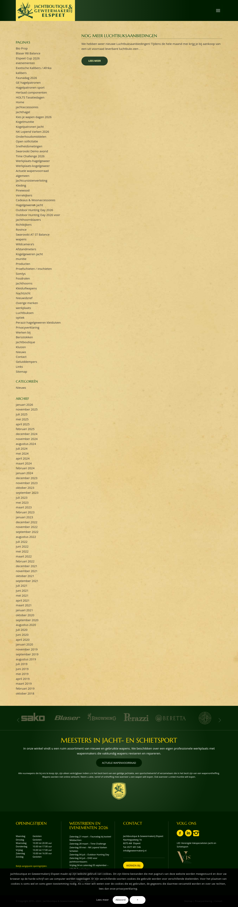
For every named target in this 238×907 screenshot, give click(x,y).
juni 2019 (22, 669)
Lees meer (94, 61)
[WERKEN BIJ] (133, 865)
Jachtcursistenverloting (31, 180)
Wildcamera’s (25, 244)
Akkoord (120, 899)
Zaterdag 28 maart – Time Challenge (87, 843)
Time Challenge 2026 (30, 156)
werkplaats (23, 308)
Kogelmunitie (25, 122)
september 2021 (27, 581)
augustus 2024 (26, 444)
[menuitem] (218, 10)
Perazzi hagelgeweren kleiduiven (38, 322)
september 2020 (27, 620)
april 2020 (22, 640)
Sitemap (21, 371)
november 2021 (27, 571)
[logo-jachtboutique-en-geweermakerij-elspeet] (45, 10)
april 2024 (22, 458)
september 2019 (27, 654)
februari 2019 (25, 688)
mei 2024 (22, 453)
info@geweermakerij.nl (134, 850)
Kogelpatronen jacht (30, 127)
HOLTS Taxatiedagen (30, 97)
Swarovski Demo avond (32, 151)
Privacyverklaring (27, 327)
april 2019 (22, 679)
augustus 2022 (26, 537)
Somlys (21, 274)
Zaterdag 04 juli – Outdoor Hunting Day (89, 854)
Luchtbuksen (25, 313)
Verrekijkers (24, 195)
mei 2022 (22, 551)
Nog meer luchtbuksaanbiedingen (119, 35)
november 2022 (27, 527)
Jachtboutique (25, 342)
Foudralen (23, 278)
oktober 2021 (25, 576)
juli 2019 (21, 664)
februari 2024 (25, 468)
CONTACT (132, 823)
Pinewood (22, 190)
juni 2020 (22, 635)
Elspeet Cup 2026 (28, 58)
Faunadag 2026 (26, 78)
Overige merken (27, 303)
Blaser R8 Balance (28, 53)
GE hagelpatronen (28, 82)
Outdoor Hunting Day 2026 (34, 210)
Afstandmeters (26, 249)
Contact (21, 357)
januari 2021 (24, 610)
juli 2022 (21, 542)
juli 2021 (21, 586)
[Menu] (218, 10)
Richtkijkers (24, 225)
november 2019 (27, 649)
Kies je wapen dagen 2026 (34, 117)
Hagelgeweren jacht (29, 205)
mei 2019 (22, 674)
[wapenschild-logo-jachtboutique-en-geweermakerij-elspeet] (119, 791)
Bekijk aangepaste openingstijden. (31, 866)
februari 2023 (25, 512)
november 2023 (27, 483)
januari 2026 (24, 405)
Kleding (21, 185)
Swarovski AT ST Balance (33, 234)
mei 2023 (22, 502)
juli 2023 (21, 497)
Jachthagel (23, 112)
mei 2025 (22, 419)
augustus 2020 (26, 625)
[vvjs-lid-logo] (184, 857)
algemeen (22, 176)
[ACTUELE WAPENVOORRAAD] (119, 762)
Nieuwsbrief (24, 298)
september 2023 (27, 493)
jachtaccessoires (27, 107)
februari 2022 (25, 561)
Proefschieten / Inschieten (34, 269)
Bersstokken (24, 337)
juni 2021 (22, 590)
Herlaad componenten (31, 92)
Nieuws (21, 352)
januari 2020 (24, 644)
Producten (23, 264)
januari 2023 (24, 517)
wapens (21, 239)
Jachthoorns (24, 283)
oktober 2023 (25, 488)
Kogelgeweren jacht (29, 254)
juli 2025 (21, 414)
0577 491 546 (134, 846)
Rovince (21, 229)
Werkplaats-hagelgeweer (33, 161)
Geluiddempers (26, 362)
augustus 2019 (26, 659)
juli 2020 (21, 630)
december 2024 (26, 434)
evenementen (25, 63)
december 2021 (26, 566)
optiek (20, 317)
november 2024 (27, 439)
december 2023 (26, 478)
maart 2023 (24, 507)
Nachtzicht (23, 293)
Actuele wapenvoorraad (32, 171)
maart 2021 (24, 605)
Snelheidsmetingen (29, 146)
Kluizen (21, 347)
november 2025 (27, 409)
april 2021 (22, 600)
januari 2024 (24, 473)
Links (19, 367)
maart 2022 (24, 556)
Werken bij (23, 332)
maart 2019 (24, 683)
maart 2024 (24, 463)
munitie (21, 259)
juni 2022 (22, 546)
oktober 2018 (25, 693)
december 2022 (26, 522)
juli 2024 (21, 448)
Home (20, 102)
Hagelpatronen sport (30, 87)
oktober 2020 (25, 615)
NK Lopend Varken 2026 (32, 132)
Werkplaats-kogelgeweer (33, 166)
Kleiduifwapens (26, 288)
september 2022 (27, 532)
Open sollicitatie (27, 141)
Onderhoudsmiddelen (31, 136)
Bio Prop (22, 48)
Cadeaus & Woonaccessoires (35, 200)
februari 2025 (25, 429)
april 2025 (22, 424)
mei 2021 (22, 595)
